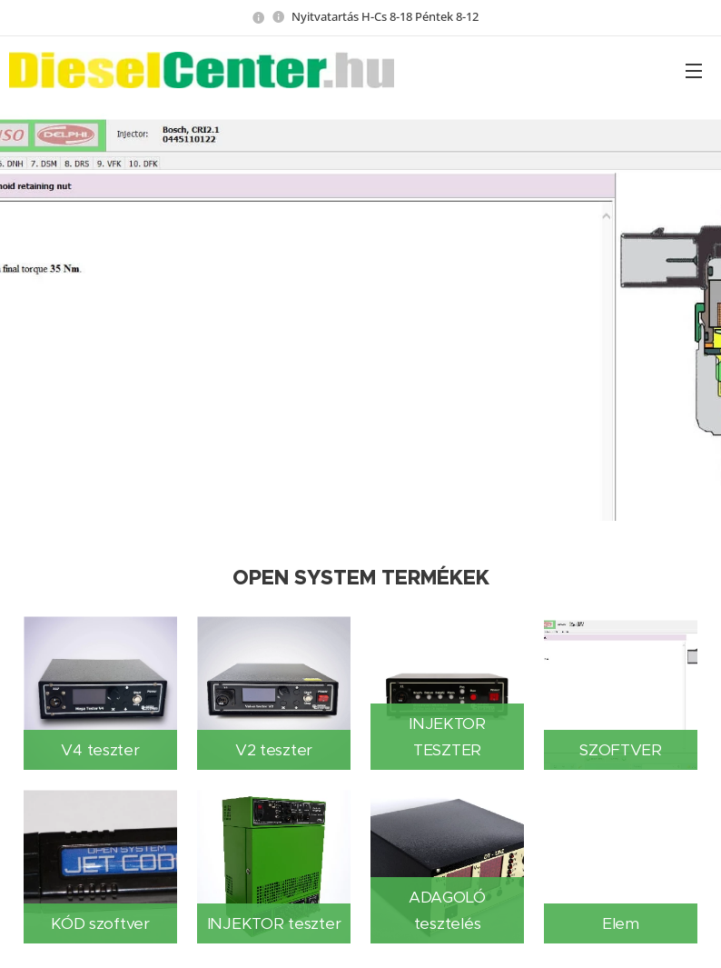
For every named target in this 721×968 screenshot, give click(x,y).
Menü (694, 71)
